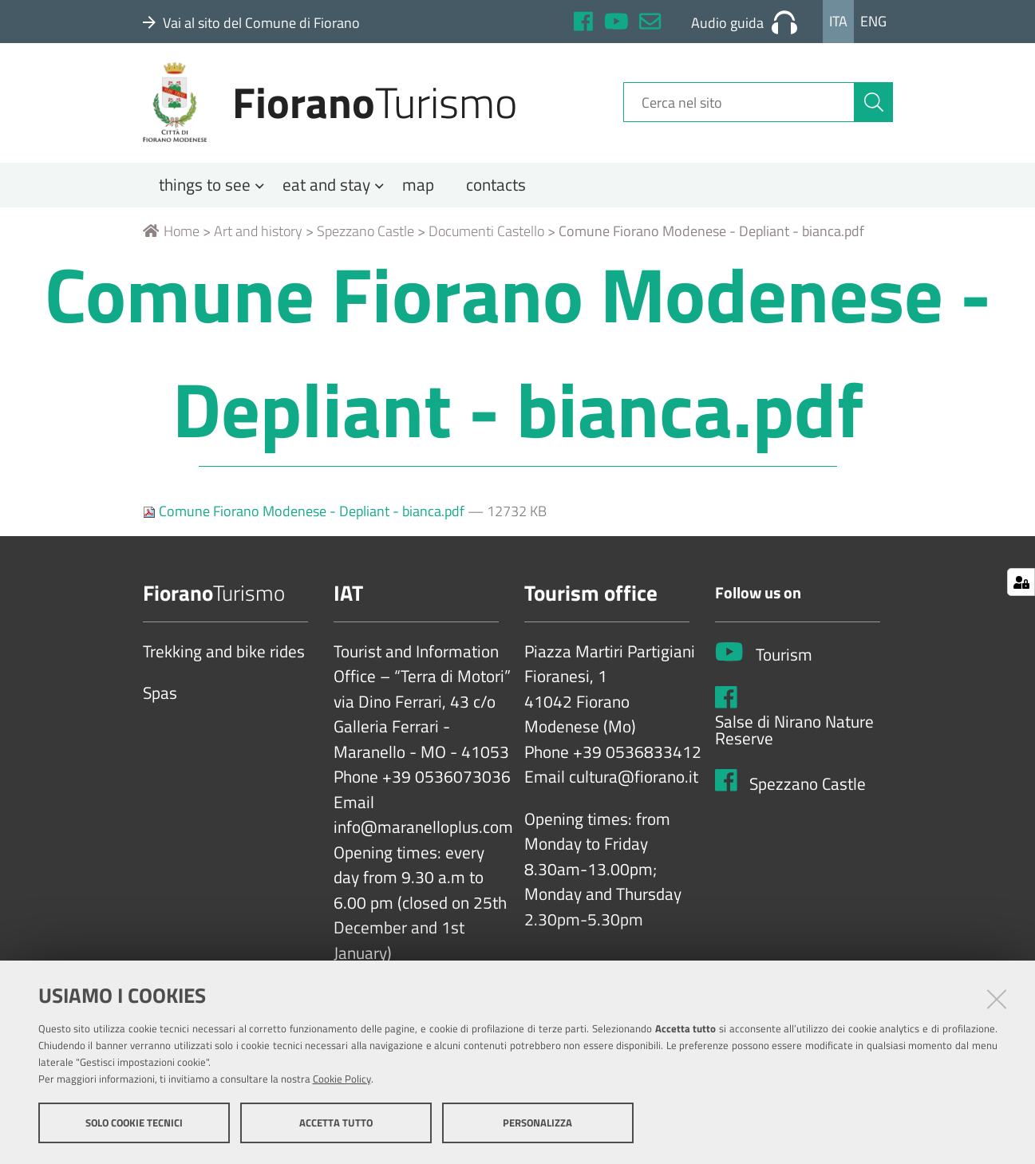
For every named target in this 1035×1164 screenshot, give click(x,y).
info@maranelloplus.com (423, 833)
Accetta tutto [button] (336, 1122)
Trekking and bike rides (224, 657)
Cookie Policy (342, 1079)
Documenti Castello (486, 236)
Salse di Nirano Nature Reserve (794, 736)
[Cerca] (874, 106)
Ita (838, 21)
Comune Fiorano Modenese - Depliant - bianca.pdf (305, 516)
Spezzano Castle (365, 236)
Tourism (784, 661)
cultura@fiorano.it (633, 783)
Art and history (258, 236)
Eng (873, 21)
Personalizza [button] (537, 1122)
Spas (160, 699)
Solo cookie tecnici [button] (134, 1122)
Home (171, 236)
